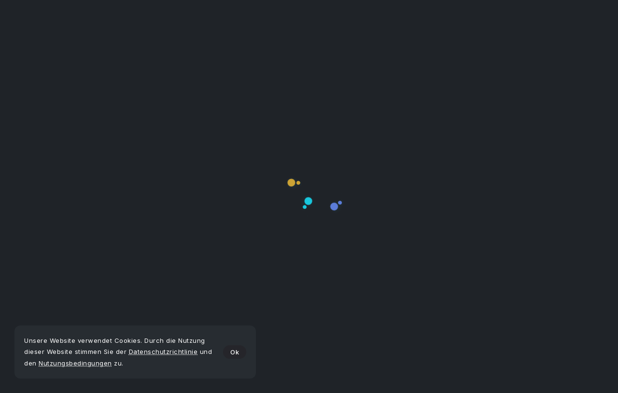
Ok (234, 352)
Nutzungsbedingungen (75, 363)
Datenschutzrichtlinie (163, 351)
